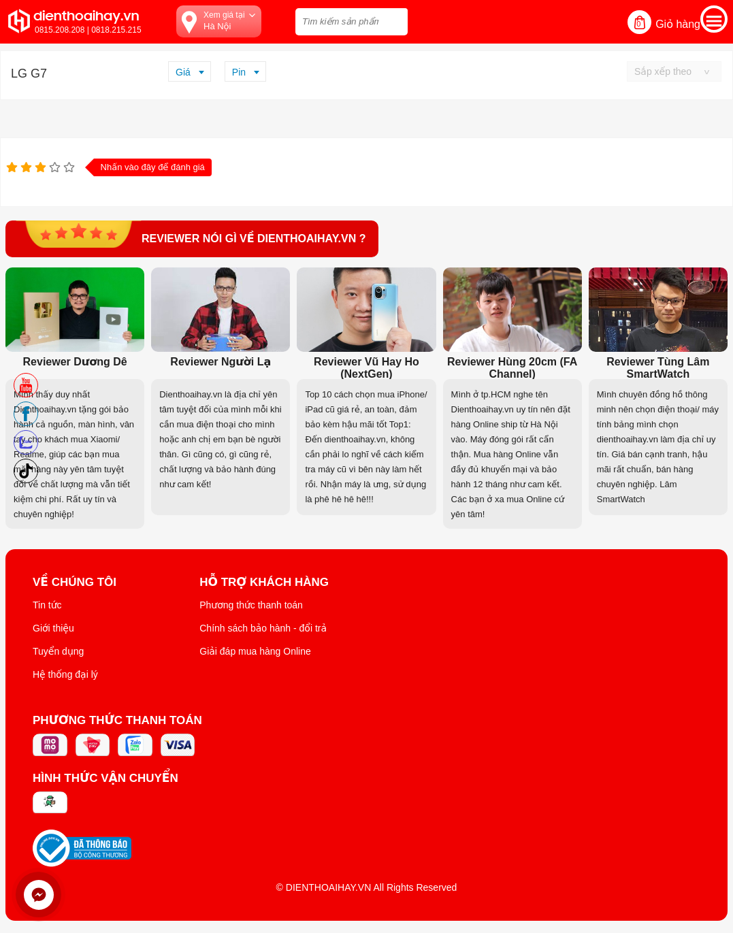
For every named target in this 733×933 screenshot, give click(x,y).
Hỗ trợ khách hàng (264, 582)
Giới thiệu (53, 628)
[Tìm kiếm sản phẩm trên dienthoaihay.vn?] (351, 21)
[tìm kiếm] (393, 20)
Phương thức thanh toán (251, 605)
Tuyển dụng (58, 651)
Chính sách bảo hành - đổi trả (263, 628)
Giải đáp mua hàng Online (254, 651)
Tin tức (47, 605)
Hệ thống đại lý (65, 674)
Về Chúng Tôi (74, 582)
